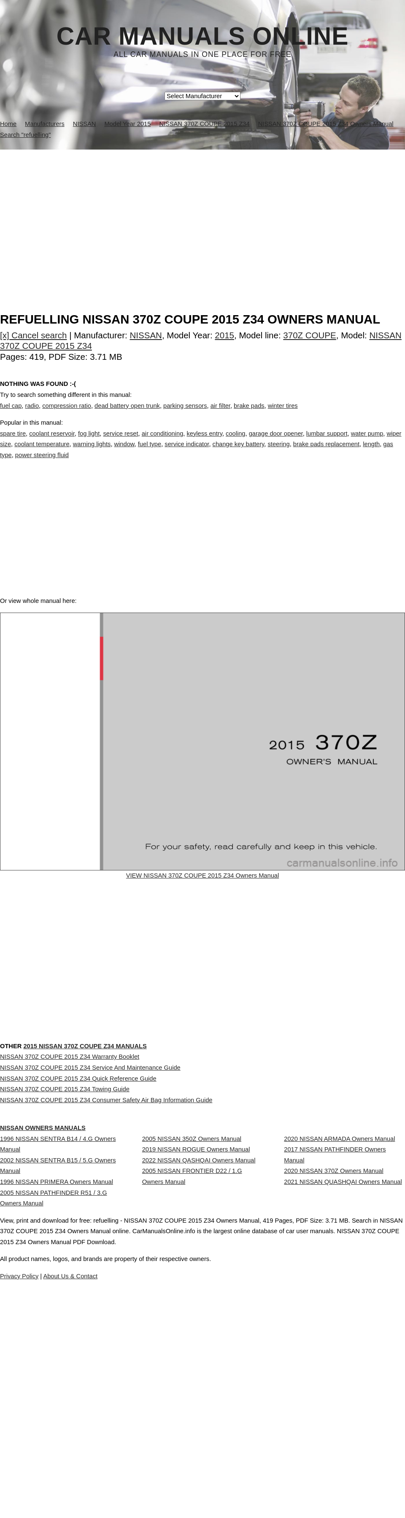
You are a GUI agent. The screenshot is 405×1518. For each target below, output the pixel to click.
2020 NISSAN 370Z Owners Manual (333, 1321)
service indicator (187, 453)
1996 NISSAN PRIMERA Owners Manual (56, 1332)
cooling (235, 442)
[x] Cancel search (33, 335)
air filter (220, 414)
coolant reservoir (52, 442)
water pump (367, 442)
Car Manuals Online (203, 36)
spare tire (13, 442)
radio (32, 414)
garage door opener (276, 442)
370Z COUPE (309, 335)
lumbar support (327, 442)
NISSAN (146, 335)
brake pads (249, 414)
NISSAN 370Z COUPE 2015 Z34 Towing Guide (65, 1201)
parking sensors (185, 414)
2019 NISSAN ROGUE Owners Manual (196, 1292)
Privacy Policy (168, 1487)
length (371, 453)
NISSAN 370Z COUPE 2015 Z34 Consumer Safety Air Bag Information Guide (106, 1220)
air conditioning (163, 442)
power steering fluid (42, 463)
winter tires (283, 414)
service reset (120, 442)
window (124, 453)
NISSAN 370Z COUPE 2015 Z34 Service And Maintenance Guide (90, 1164)
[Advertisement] (202, 213)
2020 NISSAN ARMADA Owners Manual (339, 1273)
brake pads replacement (326, 453)
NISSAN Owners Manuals (60, 1245)
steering (279, 453)
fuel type (149, 453)
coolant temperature (41, 453)
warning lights (92, 453)
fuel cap (11, 414)
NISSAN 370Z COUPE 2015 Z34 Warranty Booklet (69, 1145)
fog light (89, 442)
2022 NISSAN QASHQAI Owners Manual (199, 1310)
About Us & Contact (228, 1487)
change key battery (239, 453)
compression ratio (66, 414)
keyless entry (204, 442)
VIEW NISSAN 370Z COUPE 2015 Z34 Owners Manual (202, 904)
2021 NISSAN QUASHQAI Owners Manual (343, 1340)
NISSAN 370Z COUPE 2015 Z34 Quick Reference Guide (78, 1183)
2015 (224, 335)
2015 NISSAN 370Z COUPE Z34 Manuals (119, 1117)
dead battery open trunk (127, 414)
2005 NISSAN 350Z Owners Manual (191, 1273)
